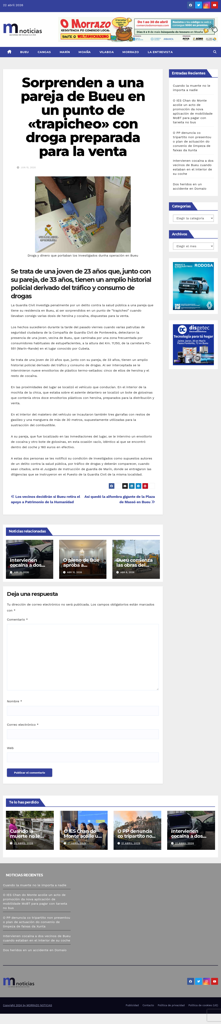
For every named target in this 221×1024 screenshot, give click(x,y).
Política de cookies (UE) (203, 1015)
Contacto (148, 1015)
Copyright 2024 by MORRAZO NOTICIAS (27, 1015)
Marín (65, 52)
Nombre (14, 701)
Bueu (24, 52)
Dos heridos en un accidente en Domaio (34, 950)
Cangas (44, 52)
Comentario (17, 619)
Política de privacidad (171, 1015)
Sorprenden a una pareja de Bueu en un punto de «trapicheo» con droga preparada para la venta (83, 116)
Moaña (85, 52)
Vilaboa (107, 52)
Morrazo (130, 52)
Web (10, 748)
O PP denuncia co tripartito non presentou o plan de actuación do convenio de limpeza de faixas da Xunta (192, 141)
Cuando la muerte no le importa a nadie (34, 885)
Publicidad (132, 1015)
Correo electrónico (23, 724)
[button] (214, 52)
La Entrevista (160, 52)
